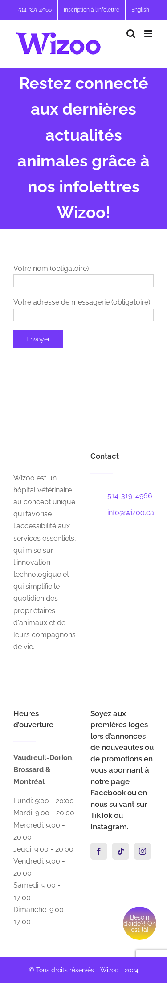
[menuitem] (140, 10)
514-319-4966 (129, 496)
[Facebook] (98, 851)
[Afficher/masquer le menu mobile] (149, 33)
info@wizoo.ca (130, 512)
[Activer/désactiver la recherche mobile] (130, 33)
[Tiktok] (120, 851)
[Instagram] (142, 851)
